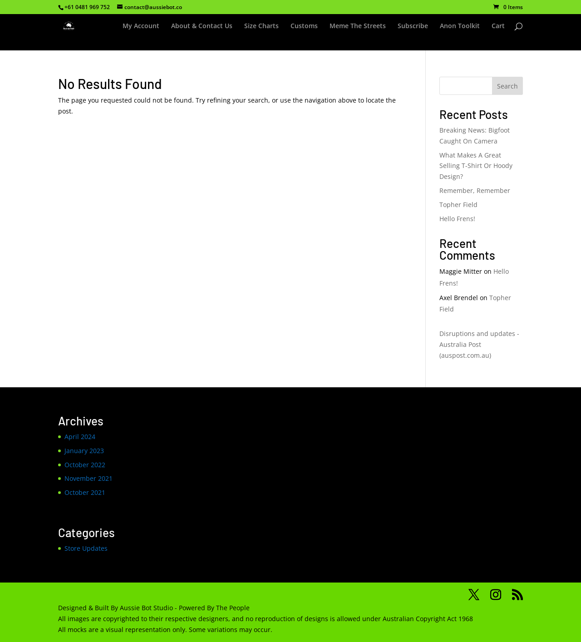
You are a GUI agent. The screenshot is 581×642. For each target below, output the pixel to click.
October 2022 (84, 464)
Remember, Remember (474, 190)
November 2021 (88, 478)
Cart (498, 26)
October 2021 (84, 492)
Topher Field (458, 204)
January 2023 (84, 450)
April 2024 (79, 436)
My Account (141, 26)
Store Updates (86, 548)
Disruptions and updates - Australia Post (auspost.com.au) (479, 344)
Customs (304, 26)
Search (507, 86)
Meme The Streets (358, 26)
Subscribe (413, 26)
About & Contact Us (201, 26)
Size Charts (261, 26)
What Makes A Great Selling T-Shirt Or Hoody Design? (475, 166)
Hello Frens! (457, 218)
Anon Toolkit (460, 26)
